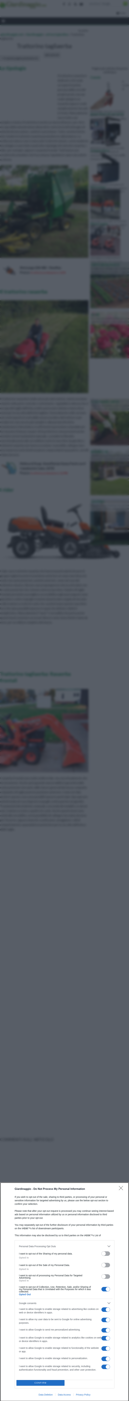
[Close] (122, 1189)
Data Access (64, 1394)
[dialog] (64, 1292)
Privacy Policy (83, 1394)
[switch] (105, 1253)
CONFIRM (40, 1383)
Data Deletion (46, 1394)
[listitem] (64, 1246)
